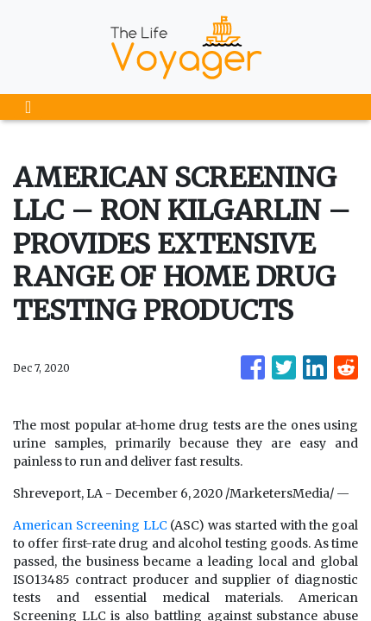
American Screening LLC (90, 525)
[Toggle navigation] (28, 107)
